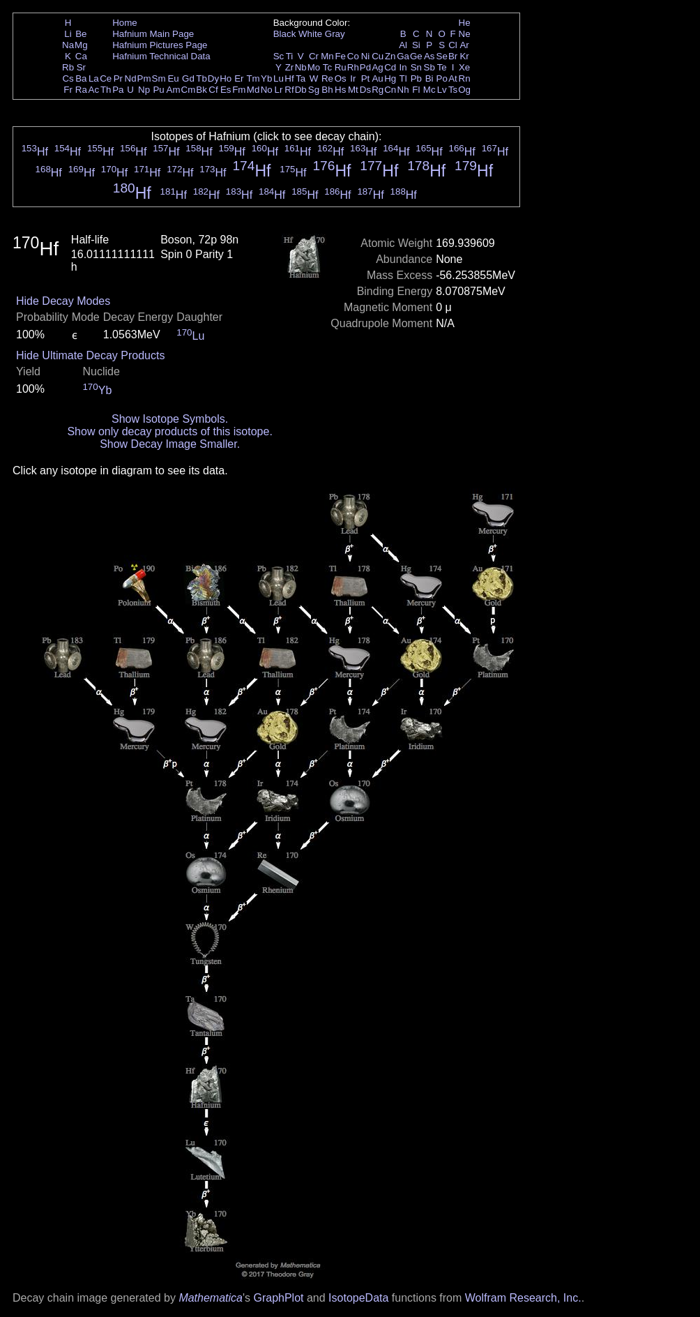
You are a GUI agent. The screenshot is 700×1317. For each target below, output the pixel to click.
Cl (452, 45)
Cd (390, 67)
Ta (300, 78)
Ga (403, 56)
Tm (252, 78)
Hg (390, 78)
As (429, 56)
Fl (416, 89)
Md (253, 89)
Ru (341, 67)
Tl (403, 78)
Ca (81, 56)
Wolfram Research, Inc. (523, 1298)
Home (124, 22)
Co (353, 56)
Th (106, 89)
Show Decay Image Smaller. (170, 444)
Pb (416, 78)
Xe (464, 67)
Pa (117, 89)
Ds (365, 89)
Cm (188, 89)
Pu (158, 89)
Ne (465, 34)
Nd (131, 78)
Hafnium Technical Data (161, 56)
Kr (464, 56)
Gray (335, 34)
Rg (377, 89)
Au (377, 78)
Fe (340, 56)
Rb (68, 67)
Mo (314, 67)
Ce (106, 78)
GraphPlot (278, 1298)
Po (442, 78)
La (94, 78)
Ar (464, 45)
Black (284, 34)
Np (144, 89)
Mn (327, 56)
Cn (390, 89)
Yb (266, 78)
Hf (289, 78)
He (465, 22)
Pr (118, 78)
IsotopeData (358, 1298)
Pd (365, 67)
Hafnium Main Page (153, 34)
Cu (377, 56)
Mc (429, 89)
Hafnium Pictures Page (159, 45)
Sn (416, 67)
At (452, 78)
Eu (172, 78)
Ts (452, 89)
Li (67, 34)
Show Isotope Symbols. (170, 419)
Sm (159, 78)
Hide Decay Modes (63, 301)
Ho (225, 78)
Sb (429, 67)
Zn (390, 56)
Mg (81, 45)
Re (327, 78)
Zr (289, 67)
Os (341, 78)
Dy (213, 78)
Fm (238, 89)
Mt (353, 89)
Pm (144, 78)
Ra (81, 89)
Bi (429, 78)
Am (174, 89)
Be (80, 34)
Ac (94, 89)
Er (238, 78)
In (403, 67)
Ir (353, 78)
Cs (67, 78)
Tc (327, 67)
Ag (377, 67)
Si (416, 45)
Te (442, 67)
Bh (327, 89)
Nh (403, 89)
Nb (301, 67)
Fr (68, 89)
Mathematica (210, 1298)
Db (301, 89)
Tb (201, 78)
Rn (465, 78)
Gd (188, 78)
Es (225, 89)
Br (452, 56)
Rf (289, 89)
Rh (353, 67)
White (310, 34)
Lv (442, 89)
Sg (313, 89)
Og (464, 89)
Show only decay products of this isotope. (169, 431)
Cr (314, 56)
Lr (279, 89)
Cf (213, 89)
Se (442, 56)
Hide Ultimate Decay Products (90, 355)
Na (68, 45)
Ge (416, 56)
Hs (340, 89)
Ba (80, 78)
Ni (365, 56)
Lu (278, 78)
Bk (201, 89)
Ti (290, 56)
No (267, 89)
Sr (81, 67)
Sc (278, 56)
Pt (365, 78)
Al (403, 45)
